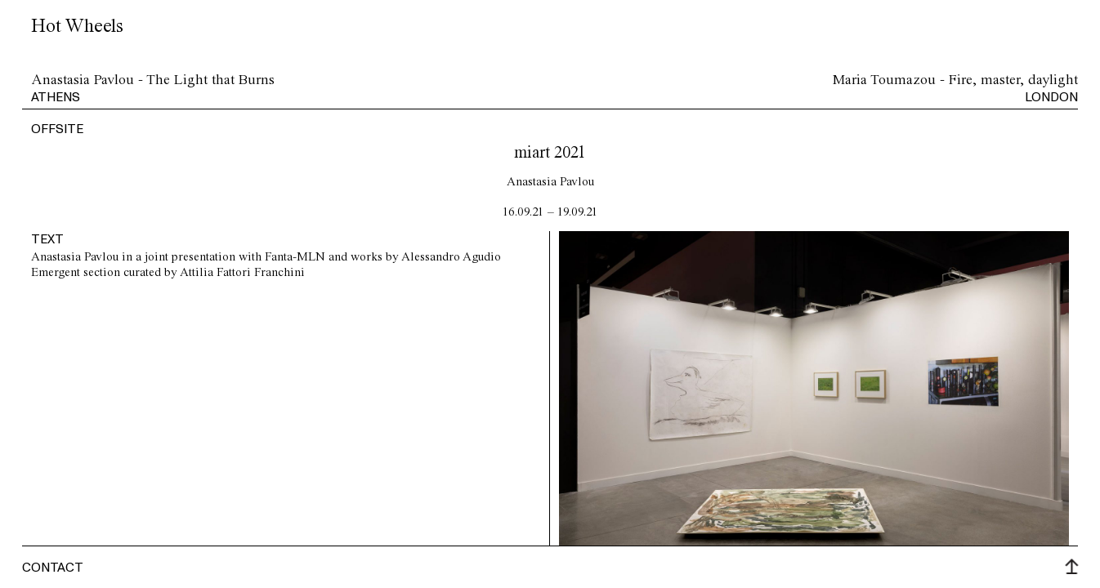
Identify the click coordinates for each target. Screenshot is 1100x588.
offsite (57, 128)
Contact (52, 566)
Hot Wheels (77, 26)
